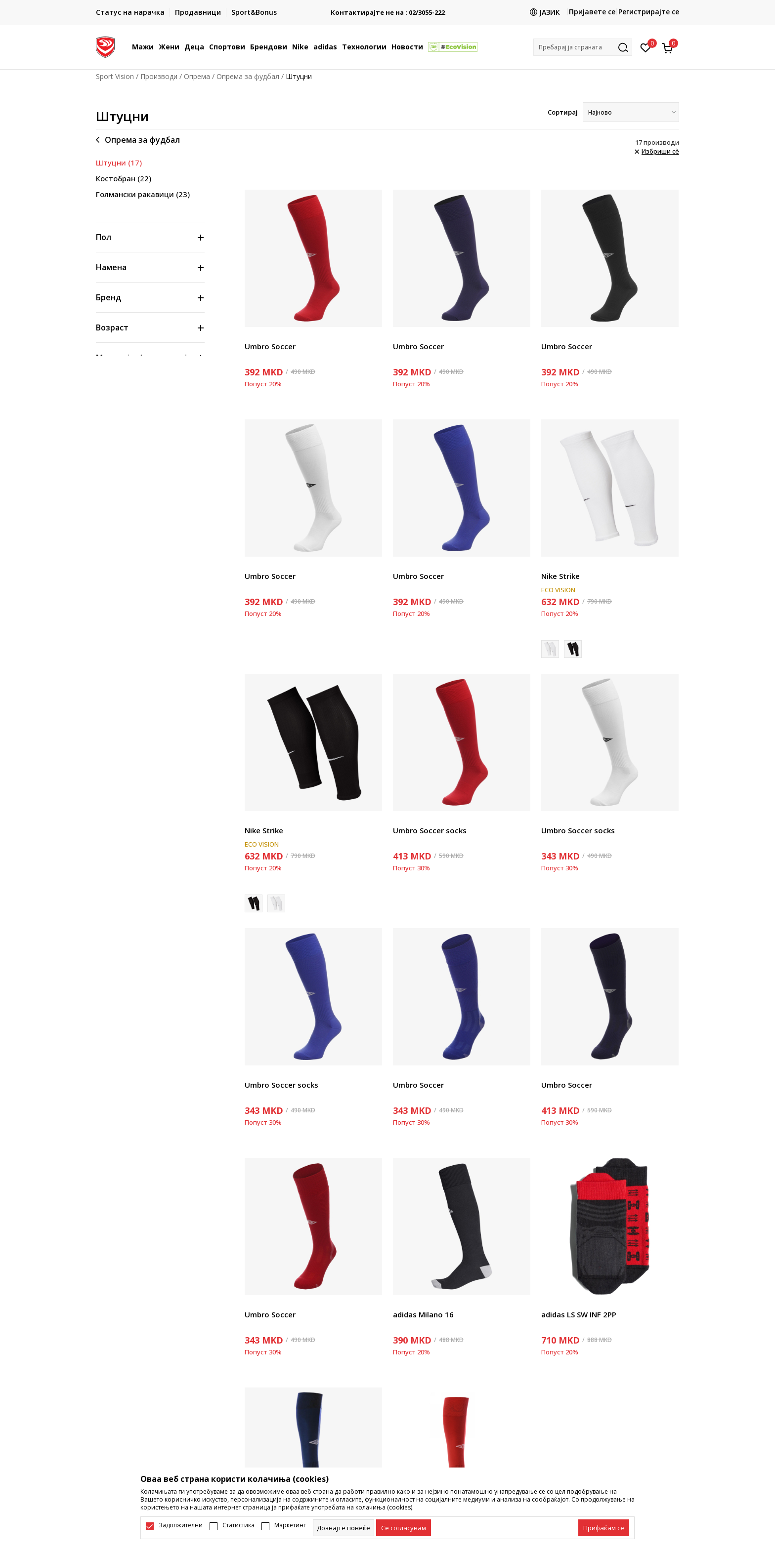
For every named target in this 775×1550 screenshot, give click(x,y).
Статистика (238, 1525)
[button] (582, 47)
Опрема (197, 76)
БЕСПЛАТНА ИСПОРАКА (387, 8)
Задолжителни (181, 1525)
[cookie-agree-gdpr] (403, 1527)
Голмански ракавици (143, 194)
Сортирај (563, 112)
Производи (158, 76)
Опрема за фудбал (247, 76)
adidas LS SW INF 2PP (578, 1314)
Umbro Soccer (270, 346)
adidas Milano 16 (423, 1314)
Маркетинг (290, 1525)
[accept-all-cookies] (603, 1527)
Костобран (123, 178)
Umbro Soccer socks (430, 830)
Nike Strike (560, 576)
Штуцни (119, 162)
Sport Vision (115, 76)
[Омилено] (646, 47)
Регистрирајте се (648, 11)
